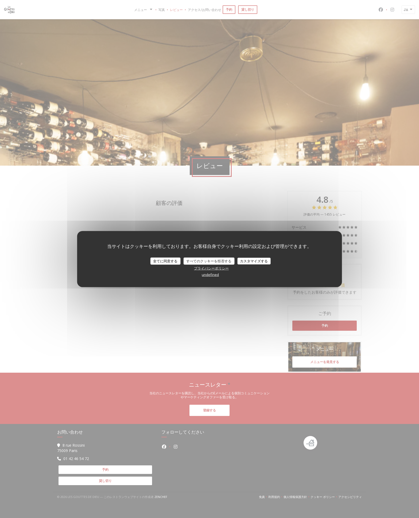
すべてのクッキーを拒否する (208, 260)
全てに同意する (165, 260)
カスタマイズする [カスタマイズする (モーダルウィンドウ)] (254, 260)
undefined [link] (210, 274)
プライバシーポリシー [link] (211, 268)
